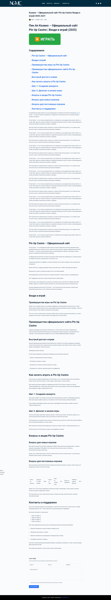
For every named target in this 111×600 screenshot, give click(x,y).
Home (43, 3)
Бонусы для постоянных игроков (48, 104)
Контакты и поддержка (44, 108)
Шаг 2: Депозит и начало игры (47, 90)
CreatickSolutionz (65, 597)
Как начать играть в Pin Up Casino (49, 81)
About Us (49, 3)
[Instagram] (100, 3)
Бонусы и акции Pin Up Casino (47, 95)
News (45, 19)
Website (68, 564)
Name (32, 565)
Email (50, 565)
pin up (78, 113)
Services (57, 3)
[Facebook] (96, 3)
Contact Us (65, 3)
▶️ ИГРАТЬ (45, 39)
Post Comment (33, 586)
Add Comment (34, 570)
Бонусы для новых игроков (45, 99)
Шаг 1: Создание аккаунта (45, 86)
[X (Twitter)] (98, 3)
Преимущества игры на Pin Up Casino (50, 64)
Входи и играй (39, 60)
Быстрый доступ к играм (44, 77)
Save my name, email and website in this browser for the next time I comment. (47, 582)
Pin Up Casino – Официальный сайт (49, 55)
